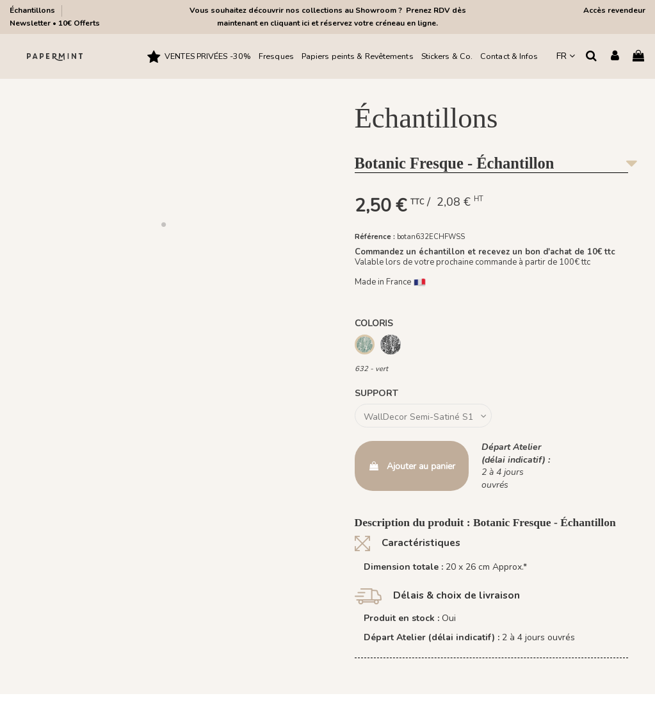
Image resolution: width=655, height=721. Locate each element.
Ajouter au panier (411, 466)
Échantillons (33, 10)
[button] (164, 224)
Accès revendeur (614, 10)
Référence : (375, 237)
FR (565, 56)
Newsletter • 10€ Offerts (55, 23)
